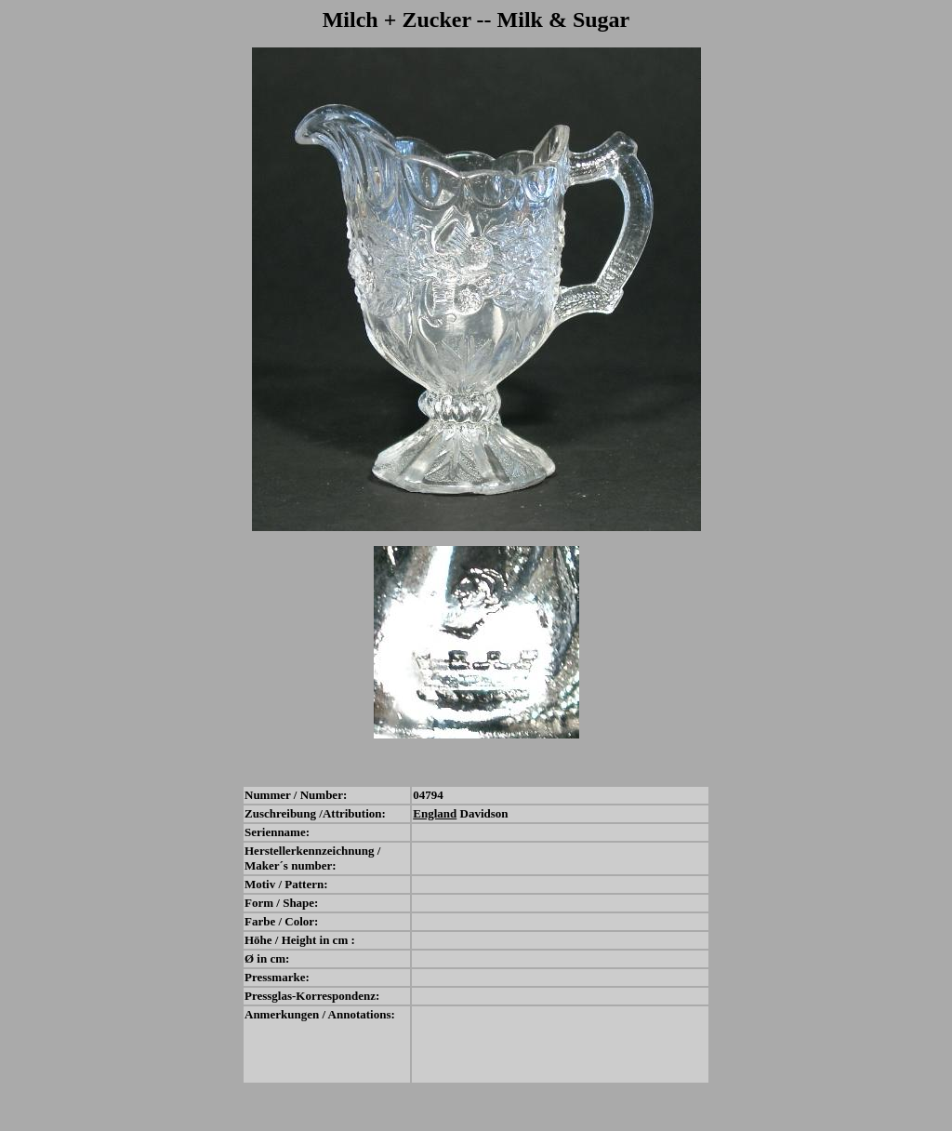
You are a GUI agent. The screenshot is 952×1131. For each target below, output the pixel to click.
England (434, 813)
